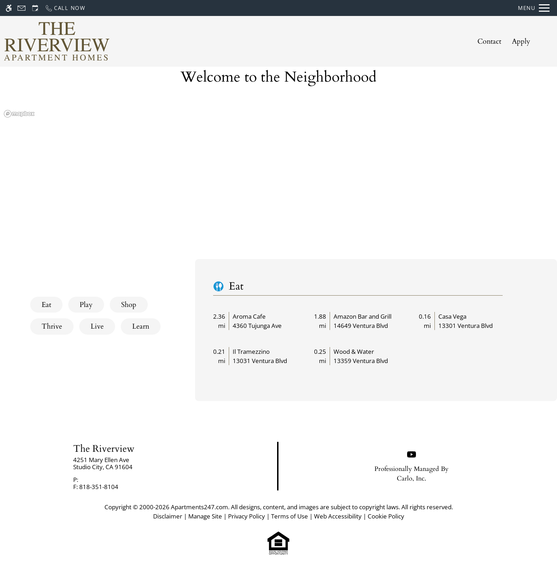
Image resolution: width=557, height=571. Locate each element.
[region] (278, 184)
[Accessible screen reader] (8, 8)
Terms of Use (289, 516)
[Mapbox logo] (19, 114)
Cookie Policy (386, 516)
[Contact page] (21, 8)
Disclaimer (167, 516)
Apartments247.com (199, 507)
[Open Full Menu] (533, 8)
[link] (139, 463)
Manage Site (205, 516)
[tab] (46, 305)
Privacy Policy (246, 516)
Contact (489, 41)
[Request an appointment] (35, 8)
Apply (521, 41)
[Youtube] (411, 454)
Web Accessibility (338, 516)
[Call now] (65, 8)
